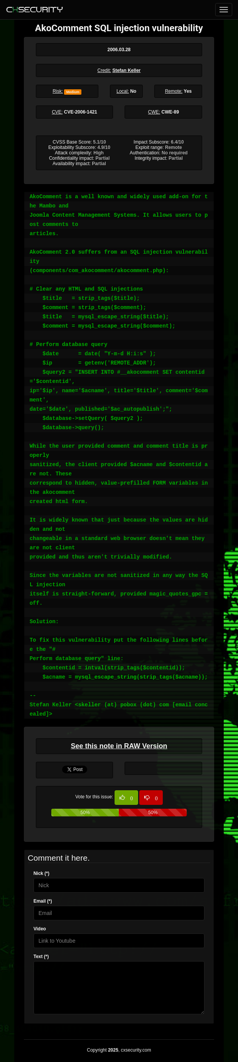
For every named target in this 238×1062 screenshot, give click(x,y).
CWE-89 (170, 112)
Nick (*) (41, 873)
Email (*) (43, 901)
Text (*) (41, 956)
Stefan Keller (126, 70)
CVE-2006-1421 (80, 112)
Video (40, 929)
